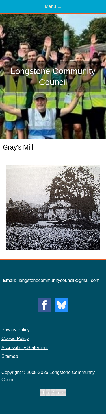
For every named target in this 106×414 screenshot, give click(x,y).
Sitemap (9, 356)
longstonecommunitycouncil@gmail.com (59, 280)
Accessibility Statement (24, 347)
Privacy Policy (15, 329)
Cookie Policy (15, 338)
